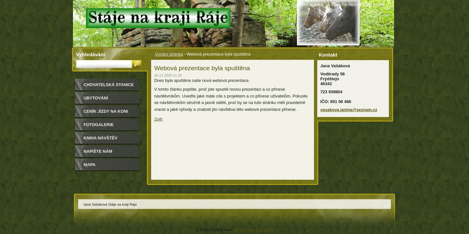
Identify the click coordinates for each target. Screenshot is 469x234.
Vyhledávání (90, 54)
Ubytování (96, 98)
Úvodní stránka (169, 54)
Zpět (158, 119)
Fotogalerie (99, 124)
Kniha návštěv (101, 138)
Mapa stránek (358, 4)
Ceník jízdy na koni (106, 111)
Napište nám (98, 151)
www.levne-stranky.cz (254, 229)
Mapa (90, 164)
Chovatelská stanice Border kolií (109, 87)
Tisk (334, 4)
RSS (382, 4)
